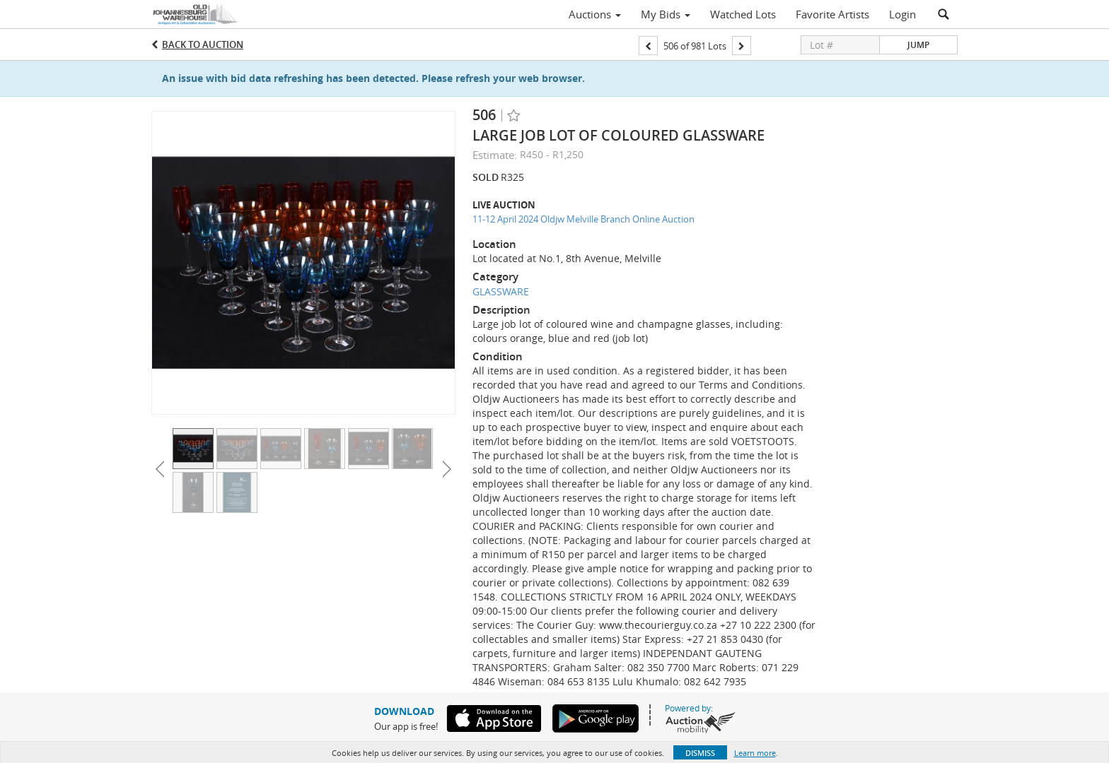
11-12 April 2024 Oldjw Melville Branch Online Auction (583, 219)
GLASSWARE (500, 291)
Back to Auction (202, 44)
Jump (918, 45)
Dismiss (700, 752)
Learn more (755, 752)
